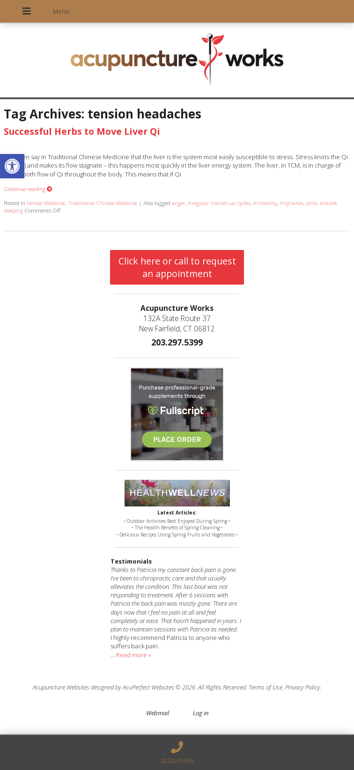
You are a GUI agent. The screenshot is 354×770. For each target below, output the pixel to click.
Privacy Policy (302, 687)
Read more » (133, 655)
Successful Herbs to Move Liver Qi (82, 131)
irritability (265, 202)
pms (311, 202)
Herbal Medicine (46, 202)
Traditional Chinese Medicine (102, 202)
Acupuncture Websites (61, 687)
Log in (200, 713)
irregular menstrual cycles (219, 202)
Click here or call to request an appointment (177, 267)
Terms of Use (265, 687)
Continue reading (28, 188)
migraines (291, 202)
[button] (12, 166)
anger (178, 202)
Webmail (157, 713)
